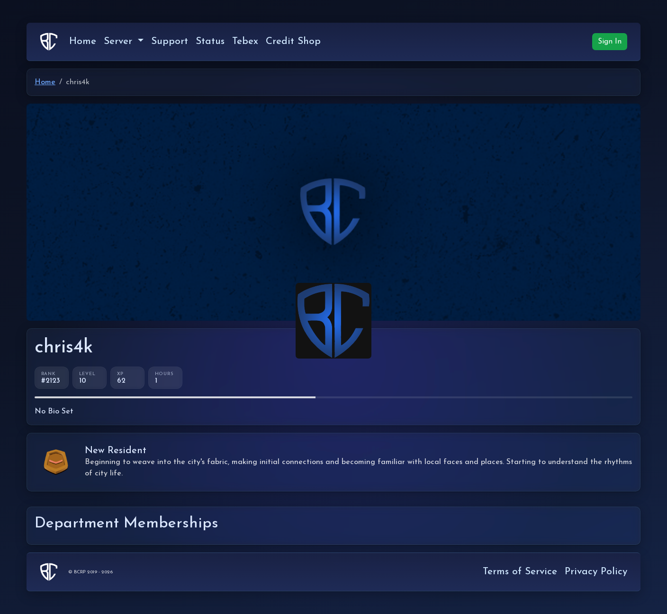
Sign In (610, 41)
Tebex (245, 41)
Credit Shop (293, 41)
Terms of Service (520, 572)
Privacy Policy (596, 572)
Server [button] (119, 41)
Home (82, 41)
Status (210, 41)
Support (169, 41)
